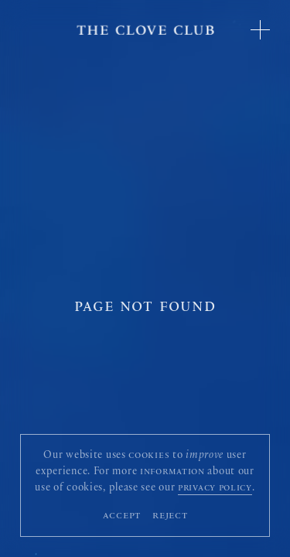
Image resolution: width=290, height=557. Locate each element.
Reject (170, 516)
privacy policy (215, 489)
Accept (122, 516)
